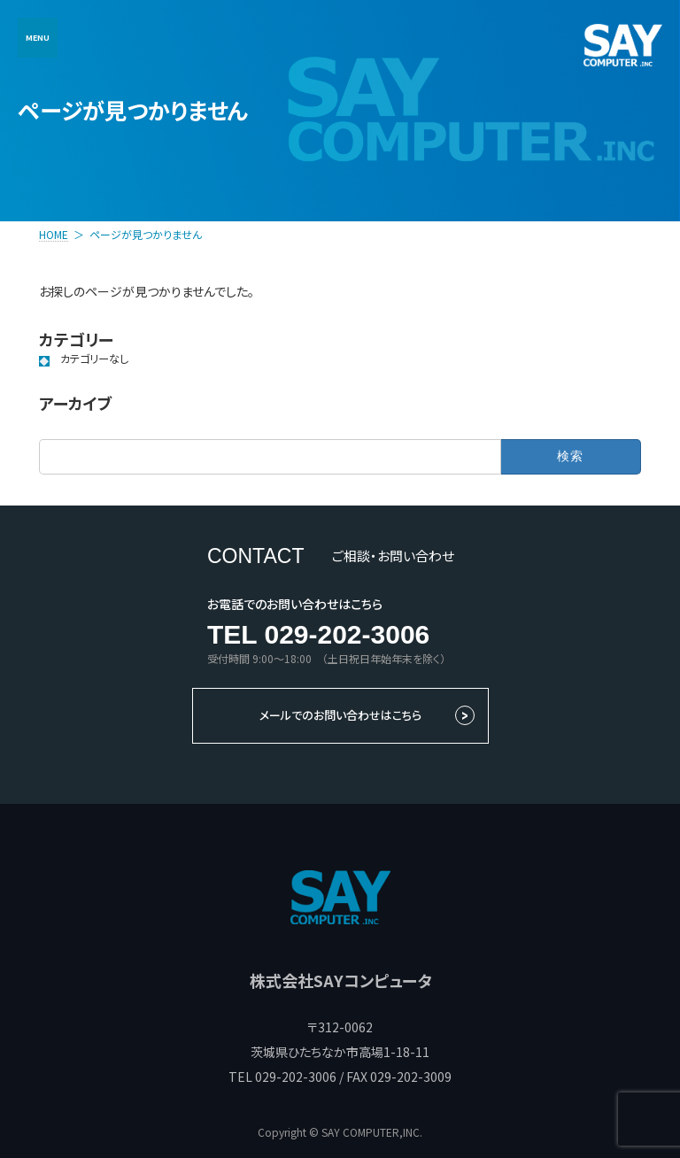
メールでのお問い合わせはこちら (340, 714)
